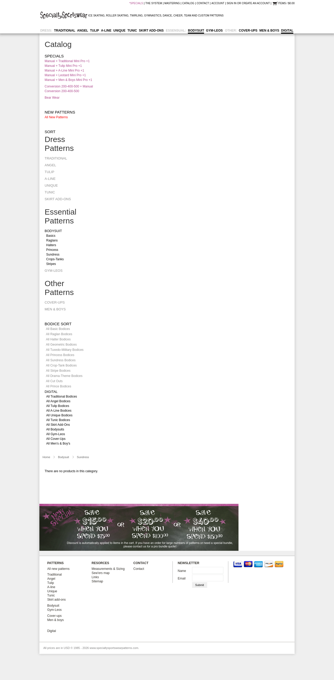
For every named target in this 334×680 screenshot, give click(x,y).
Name (182, 571)
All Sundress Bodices (60, 360)
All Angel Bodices (58, 401)
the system (153, 3)
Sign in (231, 3)
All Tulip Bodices (57, 406)
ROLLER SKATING (117, 15)
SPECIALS (136, 3)
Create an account (256, 3)
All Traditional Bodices (61, 396)
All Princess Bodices (60, 355)
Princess (52, 250)
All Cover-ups (55, 439)
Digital (287, 30)
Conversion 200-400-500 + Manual (69, 86)
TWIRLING (136, 15)
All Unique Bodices (59, 415)
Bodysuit (196, 30)
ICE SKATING (96, 15)
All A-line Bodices (58, 410)
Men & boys (269, 30)
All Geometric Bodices (61, 344)
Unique (119, 30)
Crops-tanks (55, 259)
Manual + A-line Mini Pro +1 (64, 70)
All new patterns (56, 117)
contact (203, 3)
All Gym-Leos (55, 434)
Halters (51, 245)
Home (46, 457)
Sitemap (97, 581)
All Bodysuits (55, 429)
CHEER (177, 15)
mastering (172, 3)
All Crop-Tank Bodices (61, 365)
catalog (188, 3)
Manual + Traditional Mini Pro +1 (67, 61)
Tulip (94, 30)
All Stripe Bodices (58, 370)
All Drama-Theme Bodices (64, 376)
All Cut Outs (54, 381)
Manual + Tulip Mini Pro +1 (63, 66)
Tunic (132, 30)
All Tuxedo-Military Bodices (65, 350)
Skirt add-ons (151, 30)
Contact (138, 569)
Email (182, 578)
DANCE (167, 15)
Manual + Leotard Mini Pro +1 (65, 75)
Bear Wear (52, 97)
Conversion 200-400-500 (62, 91)
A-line (106, 30)
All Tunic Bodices (58, 420)
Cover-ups (248, 30)
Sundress (52, 254)
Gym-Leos (214, 30)
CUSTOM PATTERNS (211, 15)
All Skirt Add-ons (58, 425)
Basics (50, 236)
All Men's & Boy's (58, 443)
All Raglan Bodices (59, 334)
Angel (82, 30)
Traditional (64, 30)
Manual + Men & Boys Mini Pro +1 (68, 80)
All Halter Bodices (58, 339)
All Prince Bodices (58, 386)
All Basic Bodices (58, 329)
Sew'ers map (101, 573)
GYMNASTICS (152, 15)
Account (217, 3)
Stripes (51, 264)
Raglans (52, 240)
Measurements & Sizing (108, 569)
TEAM (187, 15)
